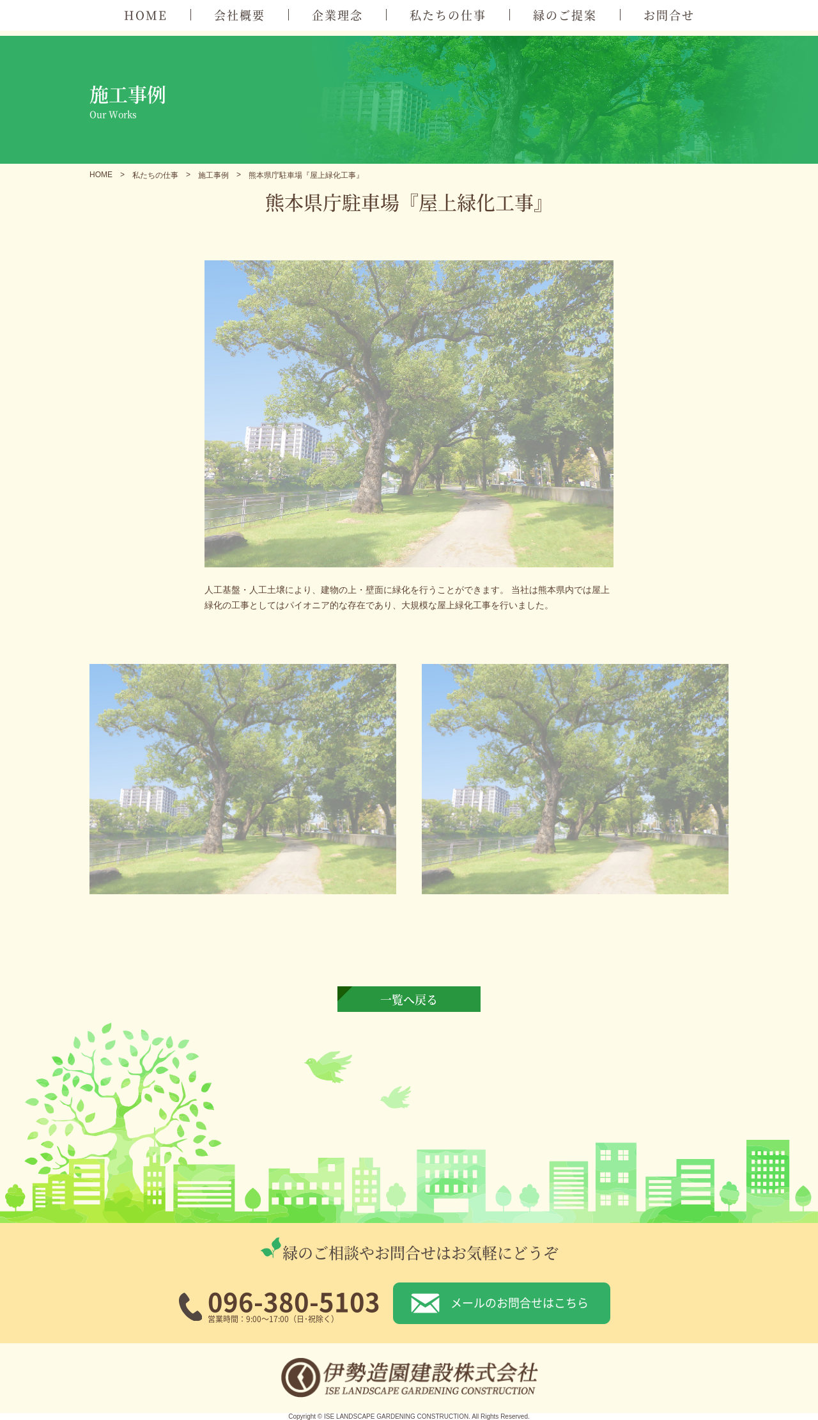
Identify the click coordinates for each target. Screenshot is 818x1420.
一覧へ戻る (409, 999)
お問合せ (669, 14)
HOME (145, 14)
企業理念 (337, 14)
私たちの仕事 (448, 14)
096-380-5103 (294, 1301)
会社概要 (239, 14)
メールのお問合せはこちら (520, 1302)
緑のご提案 (565, 14)
